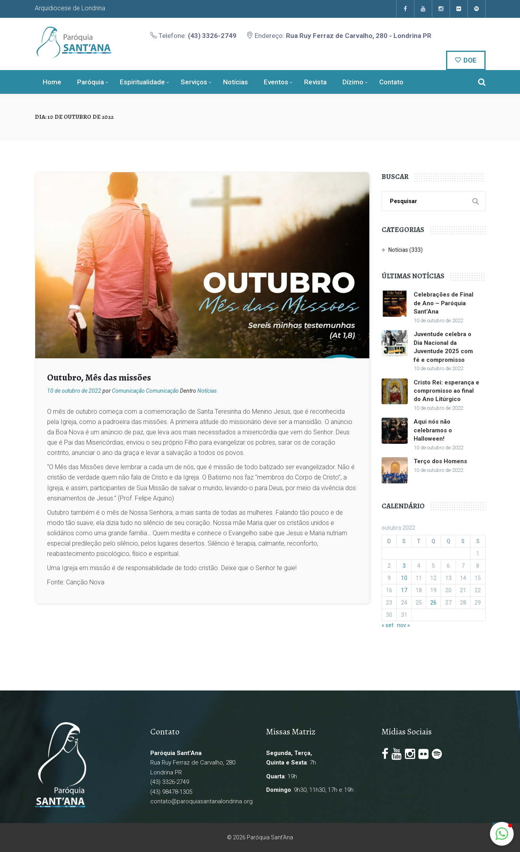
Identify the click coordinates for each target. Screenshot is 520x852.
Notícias (235, 82)
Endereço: (338, 35)
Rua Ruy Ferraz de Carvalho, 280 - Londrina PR (358, 36)
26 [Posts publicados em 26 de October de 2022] (433, 602)
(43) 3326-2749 (212, 36)
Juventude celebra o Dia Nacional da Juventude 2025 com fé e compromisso (443, 347)
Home (52, 82)
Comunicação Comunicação (145, 391)
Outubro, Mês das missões (99, 377)
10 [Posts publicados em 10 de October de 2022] (404, 578)
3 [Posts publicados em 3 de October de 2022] (404, 566)
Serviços (194, 82)
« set (387, 625)
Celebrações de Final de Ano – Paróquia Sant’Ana (443, 303)
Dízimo (352, 82)
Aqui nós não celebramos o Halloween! (433, 430)
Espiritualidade (142, 82)
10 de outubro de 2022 (74, 391)
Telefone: (193, 35)
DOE (466, 60)
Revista (315, 82)
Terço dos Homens (440, 461)
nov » (403, 625)
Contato (391, 82)
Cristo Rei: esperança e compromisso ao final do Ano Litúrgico (446, 391)
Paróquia (90, 82)
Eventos (276, 82)
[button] (502, 834)
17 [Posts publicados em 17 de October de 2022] (404, 590)
